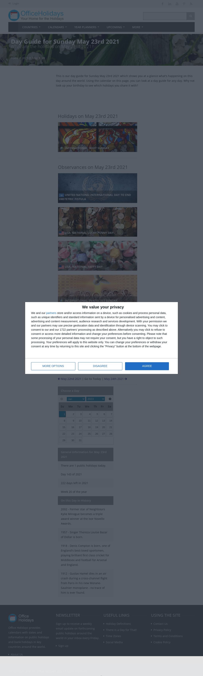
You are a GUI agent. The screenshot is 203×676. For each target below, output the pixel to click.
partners (51, 313)
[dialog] (101, 338)
